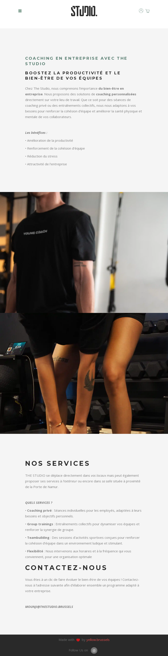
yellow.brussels (98, 639)
